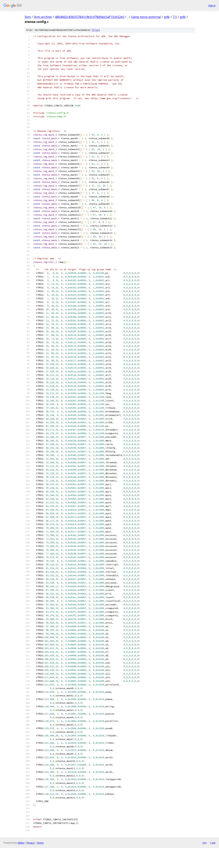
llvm (28, 17)
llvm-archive (43, 17)
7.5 (175, 17)
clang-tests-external (146, 17)
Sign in (212, 5)
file (95, 30)
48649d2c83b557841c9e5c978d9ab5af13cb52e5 (89, 17)
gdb (167, 17)
